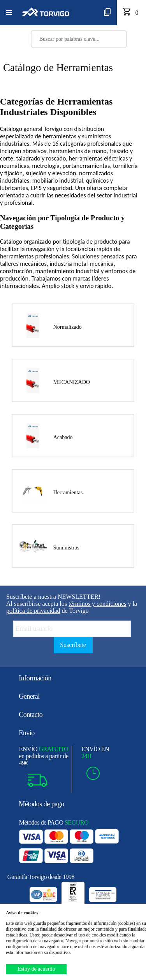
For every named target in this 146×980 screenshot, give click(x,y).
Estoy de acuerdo (36, 969)
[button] (9, 12)
